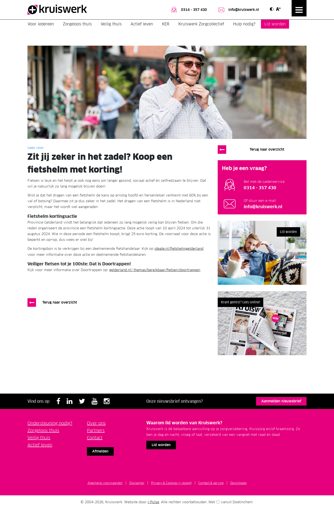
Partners (96, 430)
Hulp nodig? (244, 24)
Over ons (96, 423)
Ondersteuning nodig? (49, 423)
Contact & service (211, 483)
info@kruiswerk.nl (238, 10)
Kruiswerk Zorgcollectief (201, 24)
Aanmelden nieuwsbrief (281, 401)
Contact (94, 438)
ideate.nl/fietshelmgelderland (178, 248)
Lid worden (275, 24)
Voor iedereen (41, 24)
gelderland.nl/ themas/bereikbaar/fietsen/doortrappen (154, 270)
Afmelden (100, 451)
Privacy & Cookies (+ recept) (171, 483)
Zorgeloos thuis (77, 24)
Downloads (238, 483)
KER (165, 24)
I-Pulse (153, 502)
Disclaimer (136, 483)
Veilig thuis (111, 24)
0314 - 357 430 (188, 10)
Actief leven (142, 24)
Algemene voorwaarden (105, 483)
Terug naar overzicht (59, 302)
